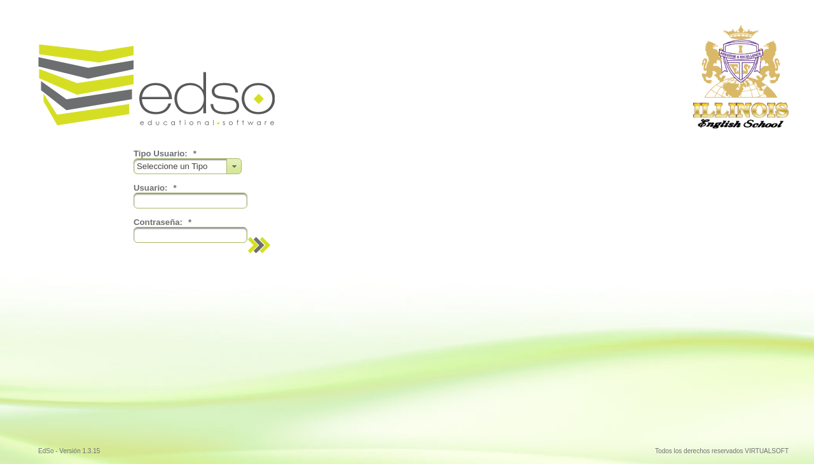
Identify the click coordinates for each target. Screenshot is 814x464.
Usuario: (155, 188)
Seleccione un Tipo (174, 166)
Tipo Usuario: (165, 153)
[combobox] (188, 166)
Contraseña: (162, 222)
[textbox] (190, 200)
